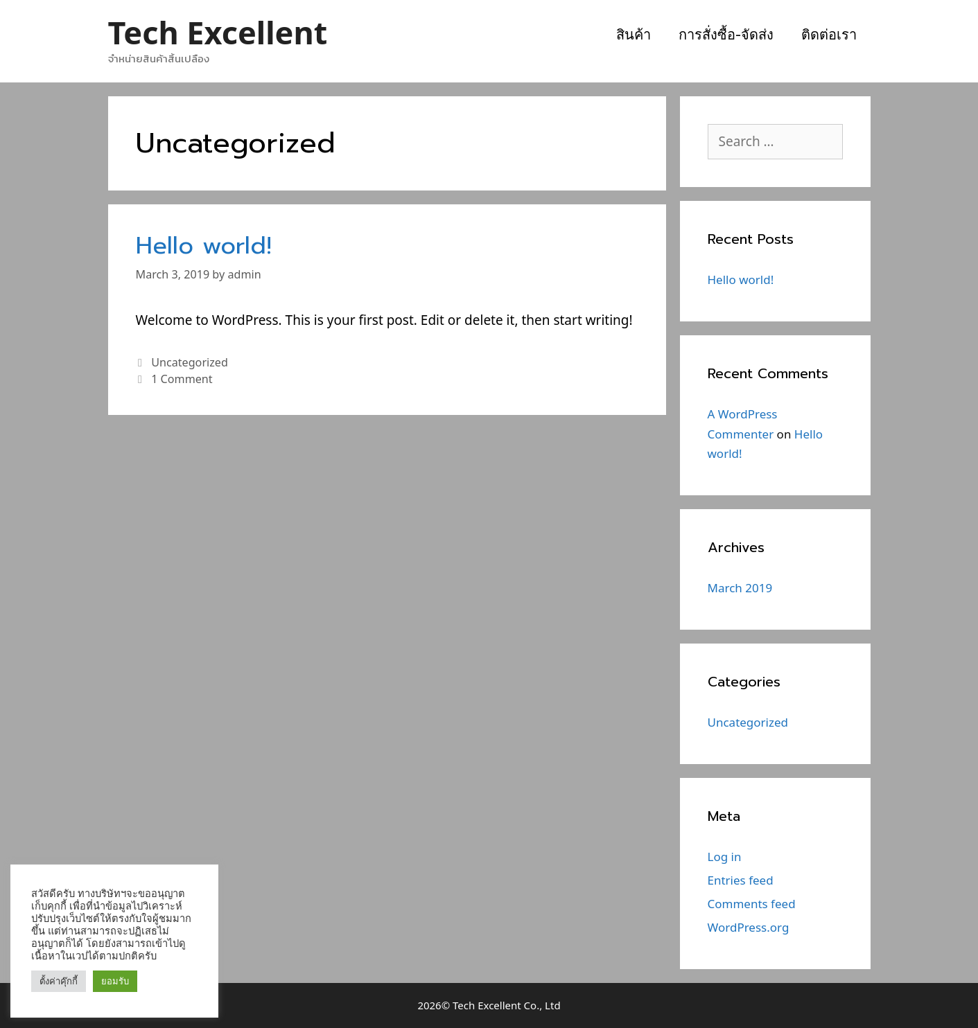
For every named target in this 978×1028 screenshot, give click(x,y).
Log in (725, 857)
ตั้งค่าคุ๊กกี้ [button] (59, 981)
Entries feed (741, 880)
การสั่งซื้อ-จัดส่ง (726, 34)
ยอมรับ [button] (115, 981)
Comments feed (752, 904)
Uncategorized (189, 362)
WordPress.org (748, 927)
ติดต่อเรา (829, 34)
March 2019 (740, 588)
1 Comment (181, 379)
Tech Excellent (218, 32)
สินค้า (633, 34)
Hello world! (204, 245)
